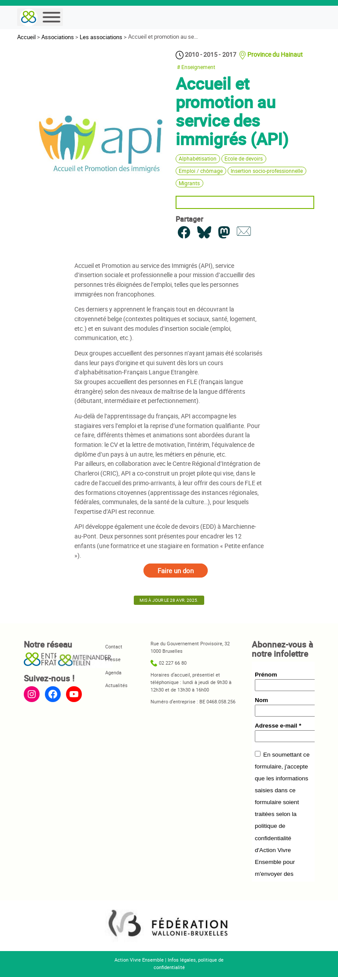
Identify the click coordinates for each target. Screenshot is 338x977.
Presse (113, 659)
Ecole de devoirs (243, 158)
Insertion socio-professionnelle (267, 171)
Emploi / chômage (201, 171)
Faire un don (176, 570)
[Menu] (51, 17)
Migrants (189, 183)
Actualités (116, 685)
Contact (113, 646)
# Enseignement (196, 67)
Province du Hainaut (275, 54)
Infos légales (182, 959)
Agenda (113, 672)
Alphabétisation (198, 158)
